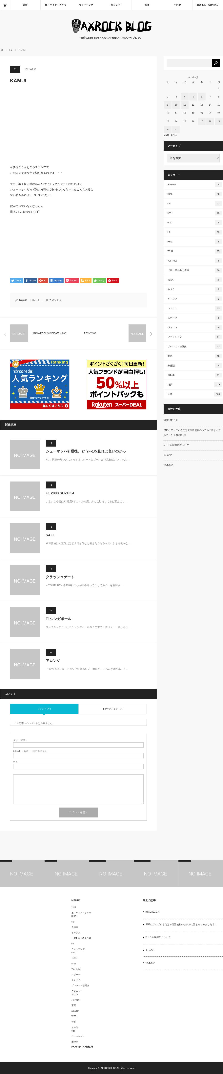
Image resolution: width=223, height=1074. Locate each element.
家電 (195, 356)
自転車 (195, 375)
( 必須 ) (20, 740)
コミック (195, 308)
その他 (177, 5)
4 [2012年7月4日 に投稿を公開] (184, 97)
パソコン (195, 327)
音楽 (147, 5)
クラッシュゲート (60, 577)
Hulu (195, 241)
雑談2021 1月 (171, 420)
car (195, 203)
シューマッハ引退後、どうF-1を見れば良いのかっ (86, 452)
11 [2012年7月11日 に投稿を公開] (184, 105)
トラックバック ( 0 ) (112, 709)
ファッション (195, 337)
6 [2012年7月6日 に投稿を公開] (201, 97)
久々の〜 (168, 455)
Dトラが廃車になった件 (176, 445)
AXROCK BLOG (108, 1068)
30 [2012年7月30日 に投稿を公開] (168, 129)
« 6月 (166, 135)
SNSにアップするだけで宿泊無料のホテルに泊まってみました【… (181, 924)
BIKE (195, 194)
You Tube (195, 260)
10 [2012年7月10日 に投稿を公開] (176, 105)
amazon (195, 184)
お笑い (195, 279)
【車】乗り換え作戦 (195, 270)
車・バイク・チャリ (55, 5)
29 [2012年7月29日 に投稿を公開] (218, 121)
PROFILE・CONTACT (208, 5)
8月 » (174, 135)
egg (195, 222)
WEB (195, 251)
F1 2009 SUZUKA (60, 493)
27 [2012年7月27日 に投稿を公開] (201, 121)
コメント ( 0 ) (44, 709)
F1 (15, 69)
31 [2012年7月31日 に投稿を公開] (176, 129)
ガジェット (116, 5)
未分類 (195, 365)
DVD (195, 213)
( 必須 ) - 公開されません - (30, 751)
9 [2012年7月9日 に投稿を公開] (167, 105)
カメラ (195, 289)
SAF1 (50, 535)
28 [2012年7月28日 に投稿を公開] (210, 121)
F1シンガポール (58, 619)
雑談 (25, 5)
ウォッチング (86, 5)
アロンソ (53, 661)
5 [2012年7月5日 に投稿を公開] (193, 97)
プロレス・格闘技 (195, 346)
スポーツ (195, 318)
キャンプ (195, 298)
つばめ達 (168, 464)
